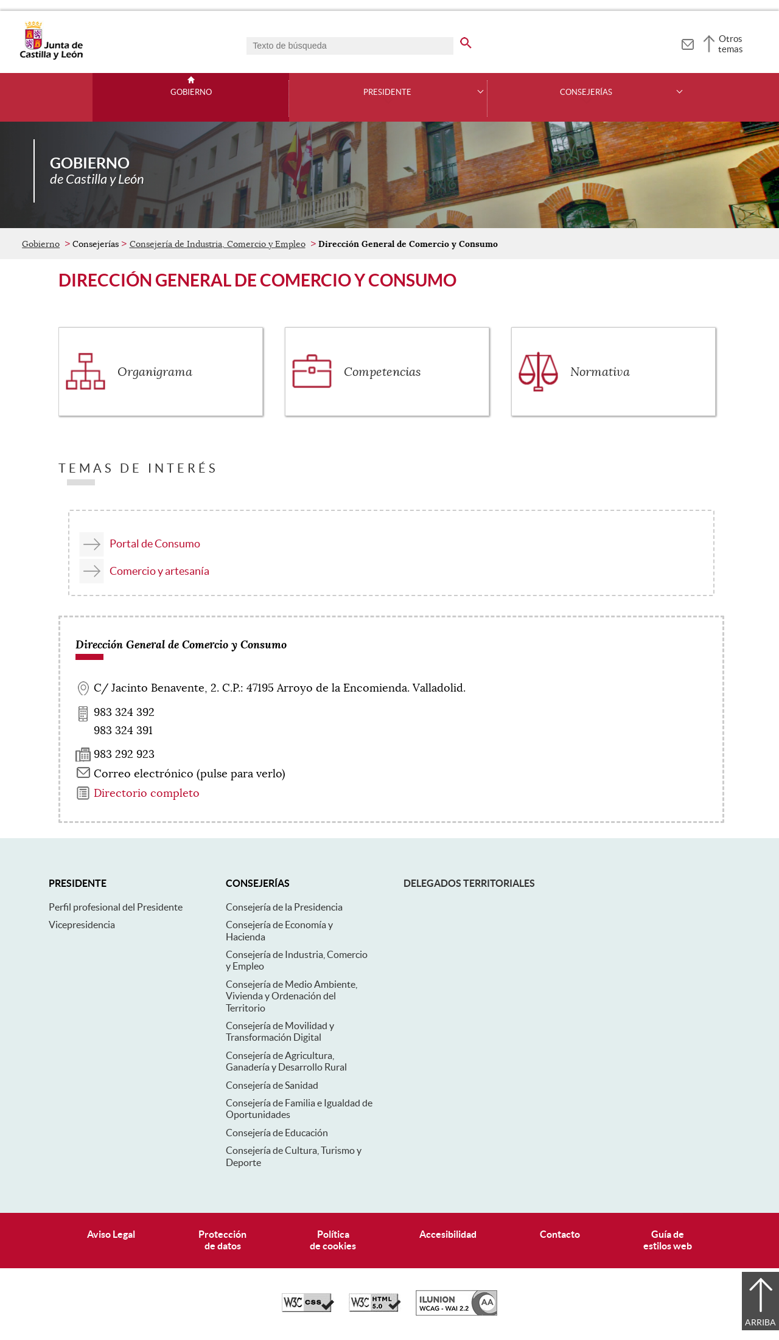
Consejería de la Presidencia (284, 906)
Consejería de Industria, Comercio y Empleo (218, 243)
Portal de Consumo (155, 543)
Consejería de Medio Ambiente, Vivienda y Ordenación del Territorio (291, 996)
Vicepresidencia (82, 924)
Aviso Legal (111, 1234)
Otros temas (730, 43)
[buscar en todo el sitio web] (465, 41)
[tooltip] (687, 42)
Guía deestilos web (667, 1240)
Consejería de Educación (277, 1132)
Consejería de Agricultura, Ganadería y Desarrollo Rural (286, 1061)
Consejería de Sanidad (272, 1085)
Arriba (760, 1322)
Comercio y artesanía (159, 570)
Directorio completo (147, 793)
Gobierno (191, 92)
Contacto (560, 1234)
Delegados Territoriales (469, 883)
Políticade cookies (333, 1240)
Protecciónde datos (222, 1240)
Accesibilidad (448, 1234)
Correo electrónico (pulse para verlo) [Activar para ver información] (189, 773)
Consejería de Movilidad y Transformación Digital (280, 1031)
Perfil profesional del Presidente (116, 906)
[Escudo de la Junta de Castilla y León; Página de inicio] (51, 57)
